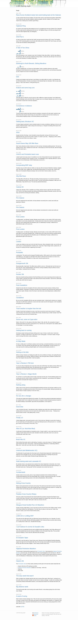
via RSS (22, 606)
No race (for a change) (23, 396)
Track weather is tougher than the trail (28, 308)
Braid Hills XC (20, 439)
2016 (17, 132)
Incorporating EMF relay (24, 165)
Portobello (19, 252)
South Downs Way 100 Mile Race (27, 143)
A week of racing (21, 596)
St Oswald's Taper (22, 537)
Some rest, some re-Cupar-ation (26, 319)
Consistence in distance (24, 106)
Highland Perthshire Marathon (26, 548)
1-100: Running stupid (23, 6)
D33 (17, 77)
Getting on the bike (22, 352)
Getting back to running (23, 330)
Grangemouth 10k (22, 263)
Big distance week (22, 587)
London (18, 241)
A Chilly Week (20, 341)
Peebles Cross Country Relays (26, 494)
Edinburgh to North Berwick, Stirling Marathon (31, 63)
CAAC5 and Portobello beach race (27, 154)
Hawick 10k (20, 561)
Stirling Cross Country (23, 483)
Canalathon (20, 297)
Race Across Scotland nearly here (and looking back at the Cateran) (38, 15)
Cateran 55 (20, 187)
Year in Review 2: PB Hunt (25, 363)
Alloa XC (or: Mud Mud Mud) (25, 428)
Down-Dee (19, 407)
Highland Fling (21, 26)
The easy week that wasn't (25, 576)
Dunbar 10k (20, 274)
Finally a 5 (19, 417)
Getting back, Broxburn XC (25, 121)
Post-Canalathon (21, 285)
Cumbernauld (20, 472)
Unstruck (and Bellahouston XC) (26, 450)
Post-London (20, 217)
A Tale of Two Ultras (22, 48)
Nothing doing (20, 385)
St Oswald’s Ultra (41, 551)
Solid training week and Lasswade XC (28, 461)
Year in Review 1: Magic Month (26, 374)
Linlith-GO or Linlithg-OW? (25, 516)
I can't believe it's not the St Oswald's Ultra (30, 527)
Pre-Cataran (20, 198)
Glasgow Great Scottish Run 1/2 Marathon (30, 505)
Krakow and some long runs (25, 87)
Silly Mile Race (21, 176)
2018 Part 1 (20, 37)
